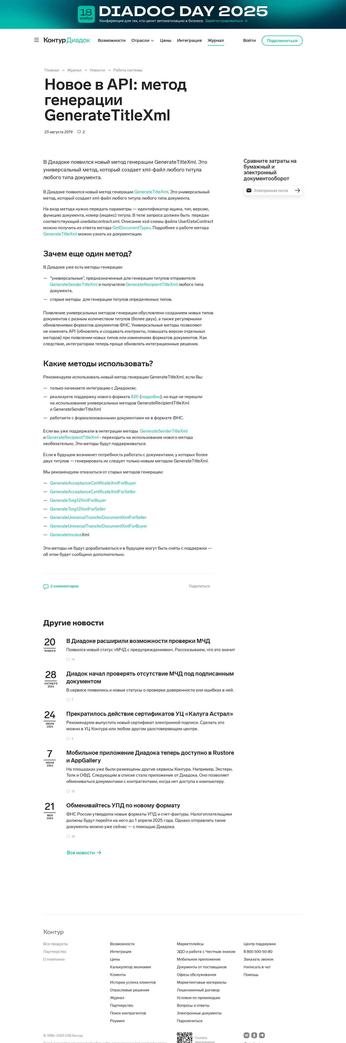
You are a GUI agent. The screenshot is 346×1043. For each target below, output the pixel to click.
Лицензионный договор (198, 990)
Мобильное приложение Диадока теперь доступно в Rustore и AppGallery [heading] (150, 756)
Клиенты (118, 974)
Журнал (74, 70)
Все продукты (55, 944)
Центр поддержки (260, 944)
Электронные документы (199, 1013)
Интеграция (120, 951)
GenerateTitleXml (151, 192)
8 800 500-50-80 (258, 951)
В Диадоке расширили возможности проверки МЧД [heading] (138, 640)
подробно (150, 396)
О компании (54, 959)
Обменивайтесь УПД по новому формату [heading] (123, 805)
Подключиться (282, 40)
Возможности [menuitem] (112, 40)
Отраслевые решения (129, 990)
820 (135, 396)
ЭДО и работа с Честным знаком (206, 951)
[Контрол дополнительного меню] (36, 40)
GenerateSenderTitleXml (74, 284)
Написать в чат (257, 967)
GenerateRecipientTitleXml (152, 284)
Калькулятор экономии (130, 967)
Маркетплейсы (190, 944)
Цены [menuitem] (165, 40)
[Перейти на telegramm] (262, 1035)
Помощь (251, 974)
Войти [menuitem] (249, 40)
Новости (97, 70)
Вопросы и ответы (193, 1005)
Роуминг (117, 1020)
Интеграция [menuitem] (189, 40)
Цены (115, 959)
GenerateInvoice (66, 534)
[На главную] (53, 931)
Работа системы (127, 70)
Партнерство (54, 951)
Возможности (122, 944)
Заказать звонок (258, 959)
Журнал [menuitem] (216, 40)
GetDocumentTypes (131, 227)
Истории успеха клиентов (133, 982)
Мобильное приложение (199, 959)
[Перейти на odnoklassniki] (254, 1035)
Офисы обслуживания (196, 974)
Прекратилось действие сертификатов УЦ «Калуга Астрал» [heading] (149, 713)
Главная (51, 70)
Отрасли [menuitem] (140, 40)
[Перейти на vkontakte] (246, 1035)
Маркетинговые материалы (201, 982)
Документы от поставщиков (202, 967)
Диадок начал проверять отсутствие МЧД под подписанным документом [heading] (150, 677)
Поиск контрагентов (128, 1013)
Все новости (81, 852)
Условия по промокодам (198, 997)
